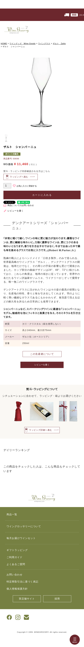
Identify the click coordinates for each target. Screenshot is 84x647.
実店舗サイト (27, 598)
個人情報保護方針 (17, 588)
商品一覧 (12, 514)
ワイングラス (44, 44)
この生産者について (42, 354)
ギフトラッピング (17, 550)
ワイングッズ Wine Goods (22, 44)
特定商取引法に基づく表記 (22, 581)
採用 (57, 598)
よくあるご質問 (16, 564)
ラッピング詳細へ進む (40, 430)
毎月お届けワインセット (21, 538)
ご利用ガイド (14, 557)
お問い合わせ (14, 574)
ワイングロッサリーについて (24, 526)
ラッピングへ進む (19, 176)
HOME (4, 44)
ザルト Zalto (59, 44)
